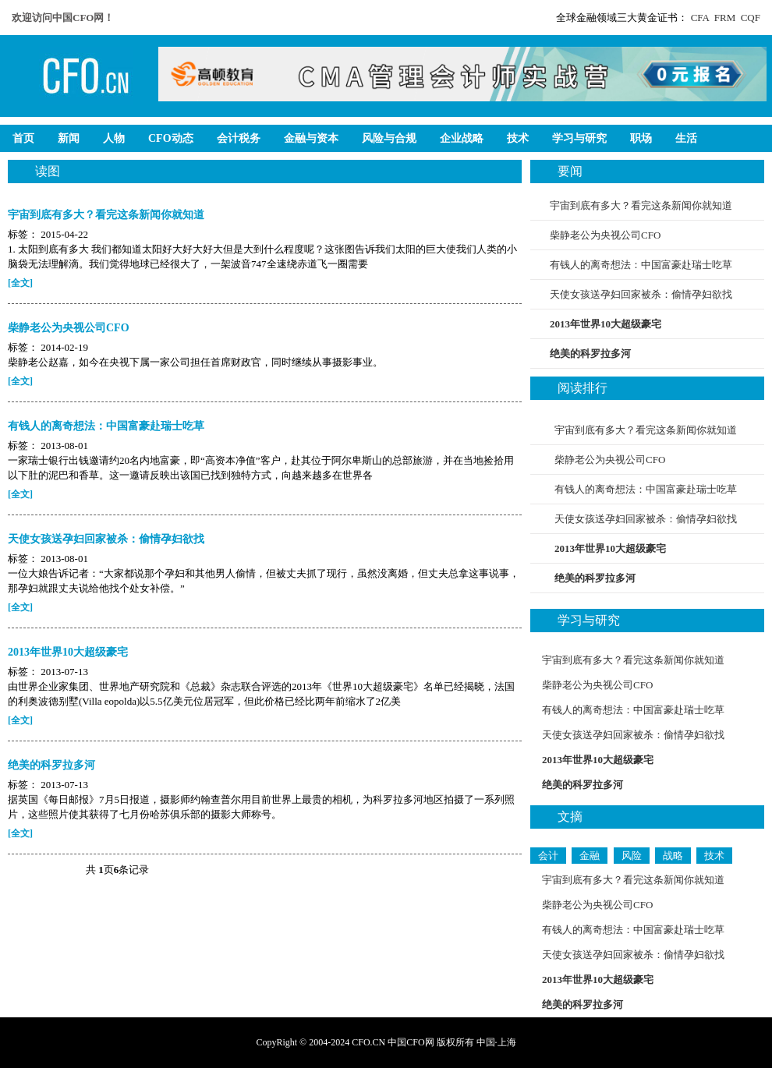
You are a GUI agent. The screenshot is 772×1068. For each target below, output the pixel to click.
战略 (673, 855)
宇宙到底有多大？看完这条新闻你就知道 (641, 205)
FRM (724, 17)
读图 (47, 171)
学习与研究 (589, 620)
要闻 (570, 171)
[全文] (20, 283)
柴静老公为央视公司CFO (605, 235)
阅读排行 (582, 387)
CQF (750, 17)
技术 (714, 855)
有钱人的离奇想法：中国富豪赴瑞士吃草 (641, 265)
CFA (700, 17)
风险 (631, 855)
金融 (589, 855)
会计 (548, 855)
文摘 (570, 816)
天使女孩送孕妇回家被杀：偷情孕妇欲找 (641, 294)
